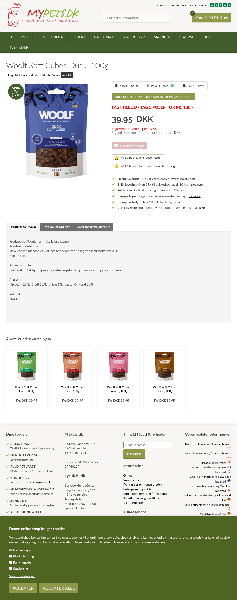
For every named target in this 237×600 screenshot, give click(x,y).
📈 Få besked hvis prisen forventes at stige (145, 166)
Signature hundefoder (213, 462)
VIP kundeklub (133, 503)
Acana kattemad (220, 453)
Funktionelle (22, 562)
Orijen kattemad (220, 443)
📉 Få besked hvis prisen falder (138, 158)
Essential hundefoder (204, 467)
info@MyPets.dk (41, 482)
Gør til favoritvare (132, 146)
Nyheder (19, 47)
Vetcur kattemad (219, 504)
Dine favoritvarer (194, 5)
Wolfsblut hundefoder (213, 514)
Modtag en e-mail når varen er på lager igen (153, 97)
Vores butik (131, 480)
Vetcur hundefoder (195, 504)
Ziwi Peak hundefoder (203, 476)
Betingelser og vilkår (137, 489)
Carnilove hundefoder (203, 486)
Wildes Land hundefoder (198, 495)
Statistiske (20, 568)
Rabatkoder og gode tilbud (141, 498)
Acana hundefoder (196, 453)
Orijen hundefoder (195, 443)
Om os (175, 5)
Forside (162, 5)
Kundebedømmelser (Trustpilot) (145, 493)
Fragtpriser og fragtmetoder (142, 484)
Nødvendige (21, 550)
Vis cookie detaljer (22, 576)
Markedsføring (23, 556)
